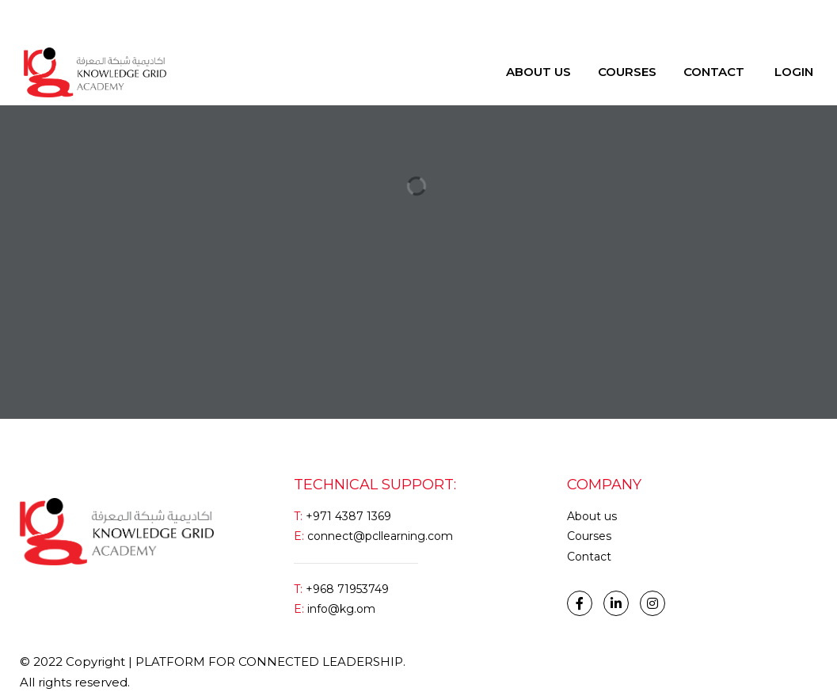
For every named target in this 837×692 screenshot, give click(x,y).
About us (592, 516)
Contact (713, 71)
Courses (627, 71)
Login (38, 19)
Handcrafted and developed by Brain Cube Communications (614, 661)
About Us (538, 71)
